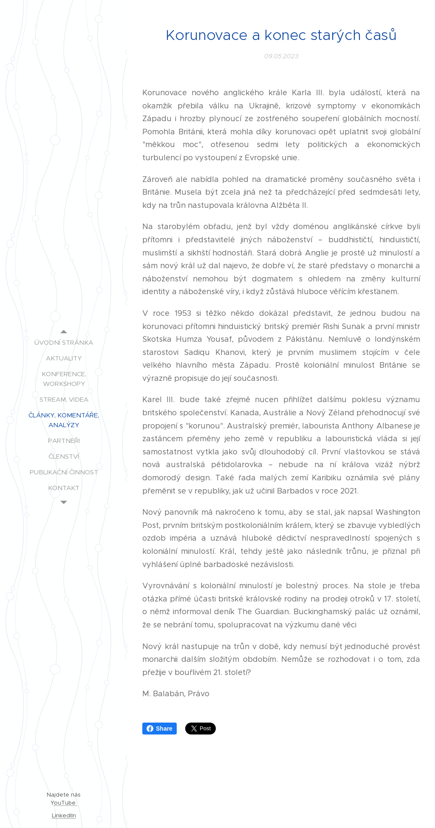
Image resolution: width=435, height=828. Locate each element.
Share (159, 728)
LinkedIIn (64, 815)
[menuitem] (64, 342)
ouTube (65, 802)
